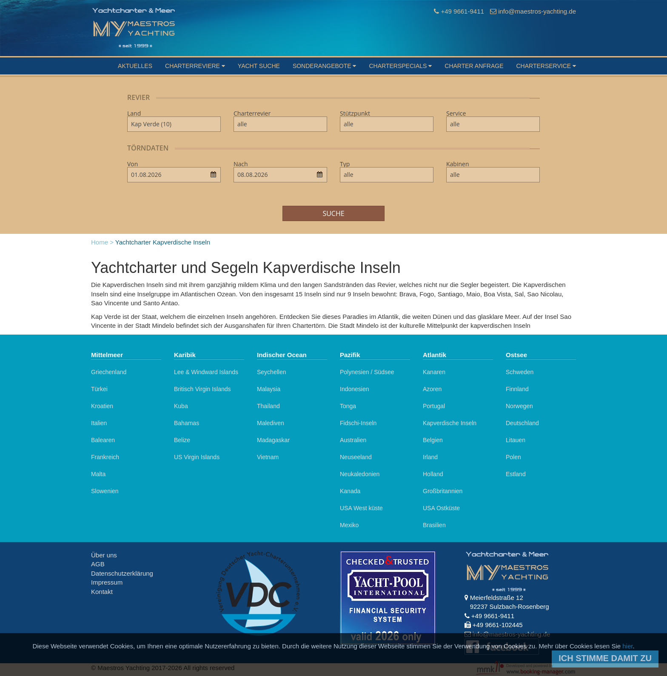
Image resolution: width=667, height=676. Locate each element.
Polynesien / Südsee (367, 372)
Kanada (350, 491)
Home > (102, 242)
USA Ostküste (441, 508)
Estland (516, 474)
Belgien (433, 440)
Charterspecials (400, 65)
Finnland (517, 389)
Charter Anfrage (474, 65)
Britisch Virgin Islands (202, 389)
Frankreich (105, 457)
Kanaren (434, 372)
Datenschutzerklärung (122, 573)
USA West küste (361, 508)
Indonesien (354, 389)
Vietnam (268, 457)
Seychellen (271, 372)
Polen (513, 457)
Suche (333, 213)
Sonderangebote (324, 65)
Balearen (103, 440)
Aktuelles (135, 65)
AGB (98, 564)
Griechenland (108, 372)
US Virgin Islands (196, 457)
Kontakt (102, 591)
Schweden (519, 372)
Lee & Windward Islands (206, 372)
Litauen (515, 440)
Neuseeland (356, 457)
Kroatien (102, 406)
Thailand (268, 406)
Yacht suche (259, 65)
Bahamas (186, 423)
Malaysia (268, 389)
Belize (182, 440)
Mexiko (349, 525)
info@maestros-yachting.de (537, 11)
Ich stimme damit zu (605, 658)
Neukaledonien (359, 474)
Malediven (270, 423)
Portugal (434, 406)
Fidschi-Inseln (358, 423)
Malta (98, 474)
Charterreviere (195, 65)
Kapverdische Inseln (449, 423)
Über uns (104, 555)
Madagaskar (273, 440)
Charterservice (546, 65)
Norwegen (519, 406)
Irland (430, 457)
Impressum (107, 582)
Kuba (181, 406)
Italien (99, 423)
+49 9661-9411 (462, 11)
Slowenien (105, 491)
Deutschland (522, 423)
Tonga (348, 406)
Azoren (432, 389)
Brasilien (434, 525)
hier (627, 646)
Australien (353, 440)
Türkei (99, 389)
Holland (433, 474)
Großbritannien (442, 491)
